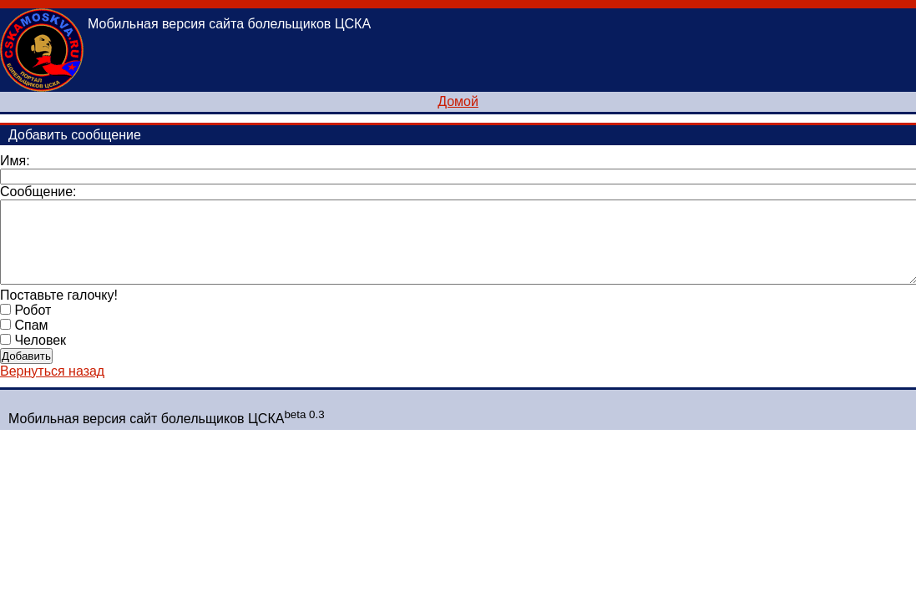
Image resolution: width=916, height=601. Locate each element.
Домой (458, 101)
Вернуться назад (52, 371)
